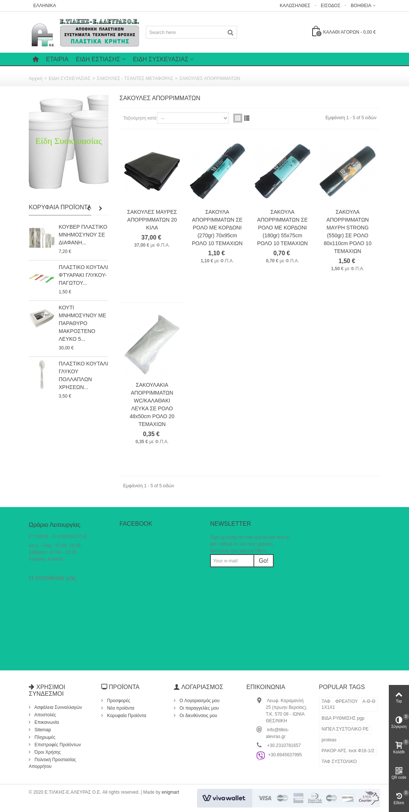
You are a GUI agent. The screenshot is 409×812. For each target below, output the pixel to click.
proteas (329, 739)
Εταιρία (57, 59)
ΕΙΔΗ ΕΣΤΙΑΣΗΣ (98, 59)
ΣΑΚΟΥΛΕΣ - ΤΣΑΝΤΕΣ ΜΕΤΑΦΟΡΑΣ (135, 78)
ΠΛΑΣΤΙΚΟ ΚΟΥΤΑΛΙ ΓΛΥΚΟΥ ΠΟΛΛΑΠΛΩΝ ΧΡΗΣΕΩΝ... (83, 375)
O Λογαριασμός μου (198, 700)
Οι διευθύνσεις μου (197, 715)
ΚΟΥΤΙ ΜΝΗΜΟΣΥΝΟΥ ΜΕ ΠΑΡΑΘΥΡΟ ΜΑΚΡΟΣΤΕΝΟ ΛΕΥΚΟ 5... (82, 323)
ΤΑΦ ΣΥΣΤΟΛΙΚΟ (339, 761)
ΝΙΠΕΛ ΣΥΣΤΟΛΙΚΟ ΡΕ (345, 729)
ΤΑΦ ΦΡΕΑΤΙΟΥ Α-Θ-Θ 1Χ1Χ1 (348, 704)
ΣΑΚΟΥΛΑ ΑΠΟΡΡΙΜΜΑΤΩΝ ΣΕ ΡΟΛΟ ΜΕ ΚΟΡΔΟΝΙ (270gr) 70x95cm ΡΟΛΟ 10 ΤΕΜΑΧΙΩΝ (217, 227)
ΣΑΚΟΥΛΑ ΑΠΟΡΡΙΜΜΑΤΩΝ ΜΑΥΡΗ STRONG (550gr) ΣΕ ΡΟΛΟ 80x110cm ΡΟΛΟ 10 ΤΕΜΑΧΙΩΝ (348, 231)
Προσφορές (118, 700)
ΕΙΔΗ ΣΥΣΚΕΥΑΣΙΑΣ (161, 59)
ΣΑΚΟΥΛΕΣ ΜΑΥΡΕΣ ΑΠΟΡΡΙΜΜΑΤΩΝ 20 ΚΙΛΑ (152, 220)
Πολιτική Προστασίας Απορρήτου (52, 763)
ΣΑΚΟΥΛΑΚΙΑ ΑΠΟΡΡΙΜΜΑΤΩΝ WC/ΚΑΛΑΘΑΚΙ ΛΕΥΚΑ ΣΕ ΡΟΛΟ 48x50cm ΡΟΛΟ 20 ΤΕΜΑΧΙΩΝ (152, 404)
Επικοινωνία (46, 722)
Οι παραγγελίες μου (198, 708)
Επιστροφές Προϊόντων (57, 744)
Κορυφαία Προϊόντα (60, 207)
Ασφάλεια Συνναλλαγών (57, 707)
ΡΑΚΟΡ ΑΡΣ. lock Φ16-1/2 (348, 750)
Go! (263, 561)
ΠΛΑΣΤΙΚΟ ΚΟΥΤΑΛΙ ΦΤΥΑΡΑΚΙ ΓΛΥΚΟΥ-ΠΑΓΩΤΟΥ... (83, 275)
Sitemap (42, 729)
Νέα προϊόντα (120, 708)
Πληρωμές (44, 737)
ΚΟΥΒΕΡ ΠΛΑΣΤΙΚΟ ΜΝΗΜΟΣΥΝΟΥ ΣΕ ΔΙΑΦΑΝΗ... (83, 235)
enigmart (170, 792)
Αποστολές (44, 714)
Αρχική (35, 78)
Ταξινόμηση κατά (140, 118)
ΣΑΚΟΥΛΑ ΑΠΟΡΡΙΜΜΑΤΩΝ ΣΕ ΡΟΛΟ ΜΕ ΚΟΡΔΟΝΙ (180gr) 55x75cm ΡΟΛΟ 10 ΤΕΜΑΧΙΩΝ (282, 227)
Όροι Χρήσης (47, 752)
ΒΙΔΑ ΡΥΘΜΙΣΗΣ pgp (343, 718)
